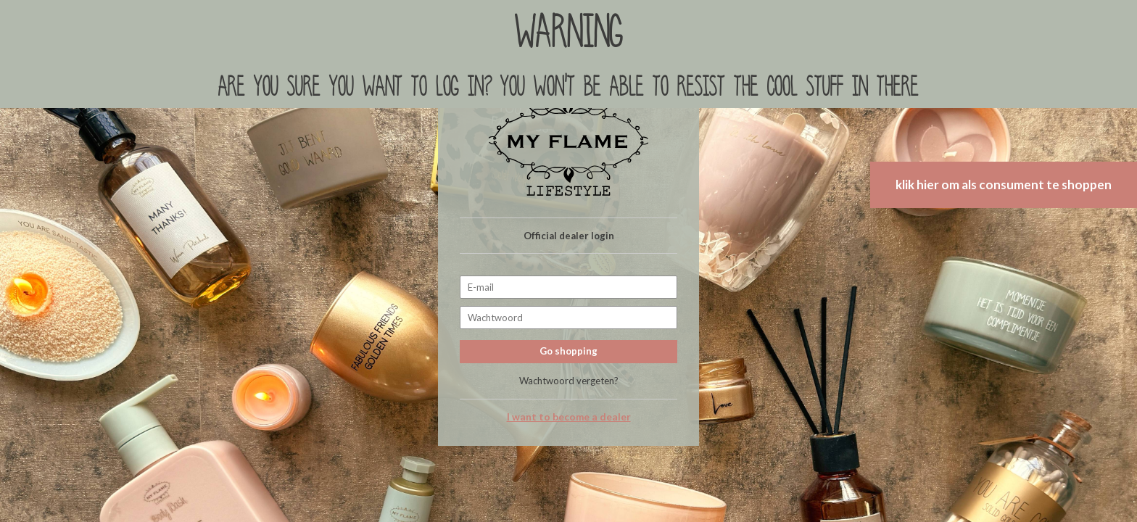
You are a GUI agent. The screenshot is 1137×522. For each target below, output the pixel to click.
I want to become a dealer (569, 417)
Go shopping (568, 351)
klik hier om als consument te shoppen (1004, 184)
